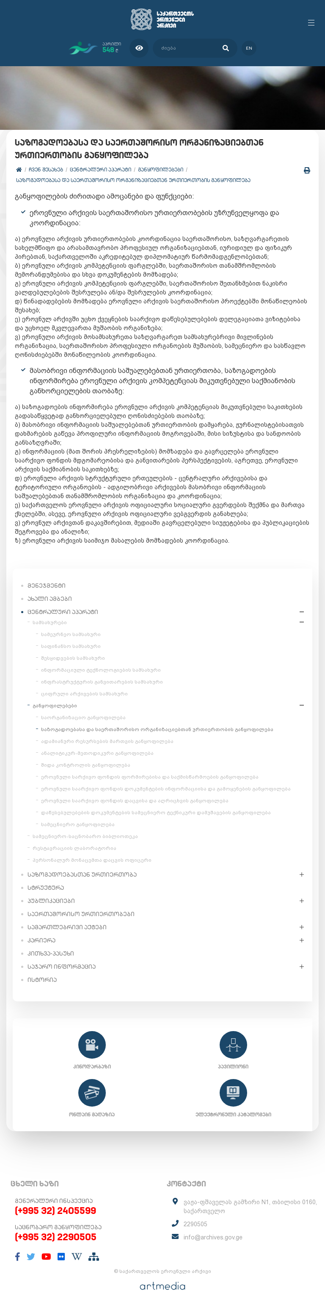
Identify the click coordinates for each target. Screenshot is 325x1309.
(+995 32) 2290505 (55, 1237)
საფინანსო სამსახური (71, 646)
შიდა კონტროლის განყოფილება (85, 765)
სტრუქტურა (46, 887)
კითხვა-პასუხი (51, 953)
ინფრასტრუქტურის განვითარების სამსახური (102, 682)
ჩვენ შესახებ (46, 169)
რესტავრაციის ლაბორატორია (74, 848)
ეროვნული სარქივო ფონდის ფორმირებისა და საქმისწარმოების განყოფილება (150, 777)
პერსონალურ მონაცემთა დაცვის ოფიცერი (92, 860)
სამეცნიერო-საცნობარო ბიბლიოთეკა (85, 836)
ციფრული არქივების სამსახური (84, 694)
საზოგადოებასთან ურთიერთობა (82, 874)
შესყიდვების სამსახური (73, 658)
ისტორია (42, 980)
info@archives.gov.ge (213, 1237)
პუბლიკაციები (51, 901)
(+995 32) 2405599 (55, 1211)
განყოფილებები (160, 169)
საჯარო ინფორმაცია (62, 966)
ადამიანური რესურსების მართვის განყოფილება (107, 741)
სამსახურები (50, 622)
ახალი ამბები (50, 599)
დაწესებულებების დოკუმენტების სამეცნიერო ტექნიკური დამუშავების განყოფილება (156, 813)
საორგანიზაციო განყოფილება (83, 717)
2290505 (195, 1224)
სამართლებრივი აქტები (67, 927)
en (249, 48)
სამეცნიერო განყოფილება (78, 824)
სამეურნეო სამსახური (71, 634)
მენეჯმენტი (47, 585)
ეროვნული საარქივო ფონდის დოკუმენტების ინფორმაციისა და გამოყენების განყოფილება (166, 789)
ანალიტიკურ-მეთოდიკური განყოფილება (97, 753)
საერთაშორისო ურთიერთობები (81, 914)
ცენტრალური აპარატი (100, 169)
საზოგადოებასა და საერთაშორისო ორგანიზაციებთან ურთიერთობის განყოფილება (133, 180)
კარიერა (41, 940)
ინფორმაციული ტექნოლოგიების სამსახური (101, 670)
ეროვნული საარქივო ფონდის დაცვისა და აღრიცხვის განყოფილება (135, 801)
